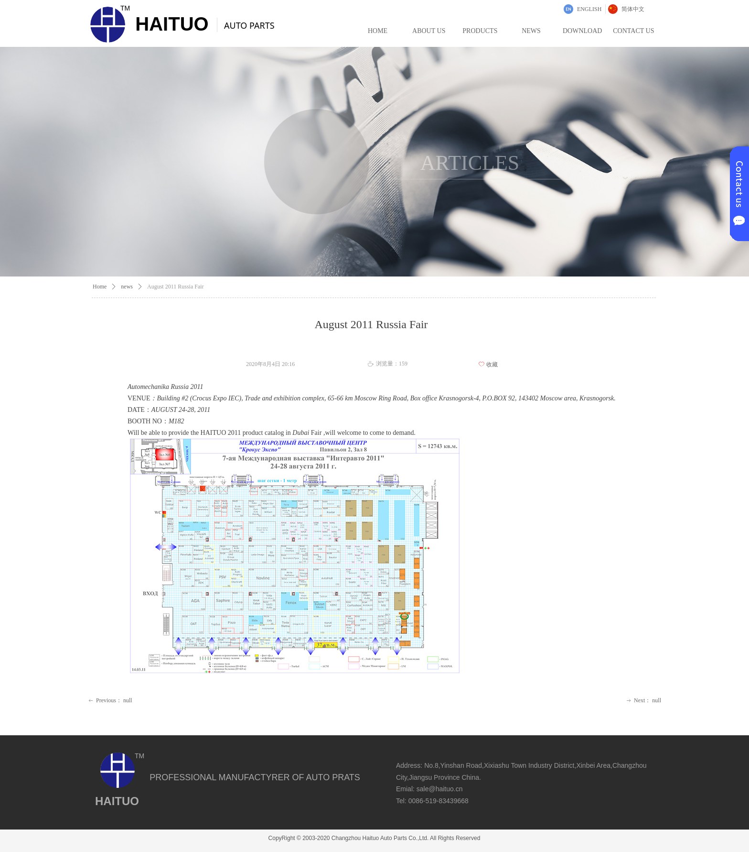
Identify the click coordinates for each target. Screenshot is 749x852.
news (127, 286)
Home (100, 286)
